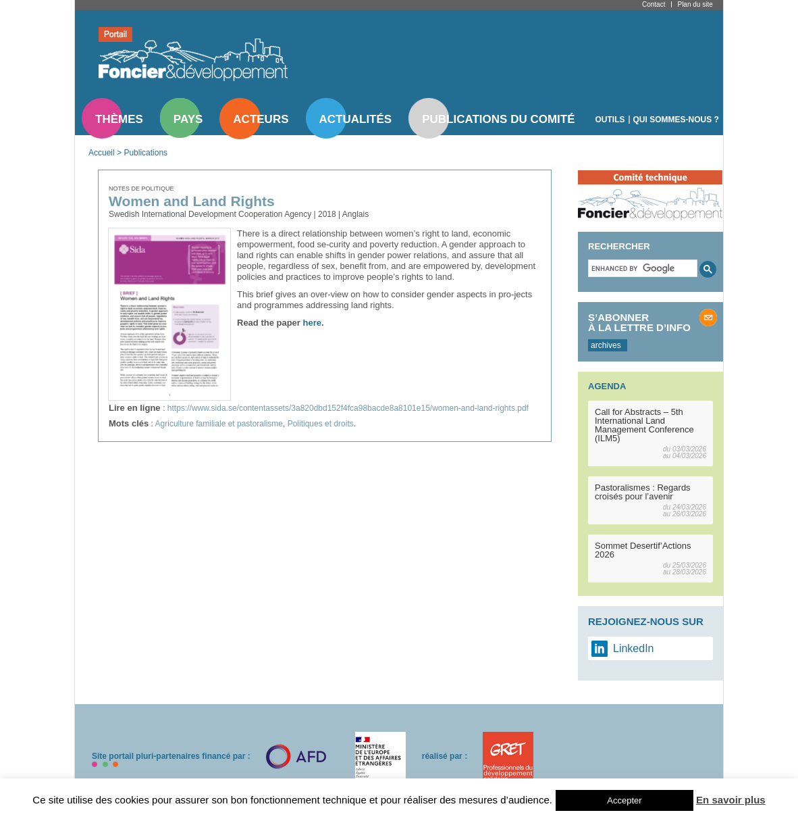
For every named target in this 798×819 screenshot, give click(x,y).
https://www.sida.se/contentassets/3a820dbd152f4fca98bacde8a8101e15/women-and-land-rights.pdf (348, 408)
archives (606, 345)
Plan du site (694, 4)
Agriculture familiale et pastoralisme (219, 423)
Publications (145, 152)
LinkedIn (633, 648)
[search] (641, 268)
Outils (610, 119)
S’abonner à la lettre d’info (639, 322)
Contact (653, 4)
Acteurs (260, 119)
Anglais (355, 214)
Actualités (355, 119)
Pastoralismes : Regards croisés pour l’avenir (643, 491)
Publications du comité (498, 119)
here (312, 323)
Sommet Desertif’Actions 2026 (643, 550)
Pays (188, 119)
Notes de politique (141, 188)
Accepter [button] (624, 800)
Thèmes (119, 119)
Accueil (101, 152)
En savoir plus (731, 799)
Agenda (607, 386)
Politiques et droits (321, 423)
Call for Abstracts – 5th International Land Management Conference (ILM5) (644, 425)
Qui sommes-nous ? (676, 119)
